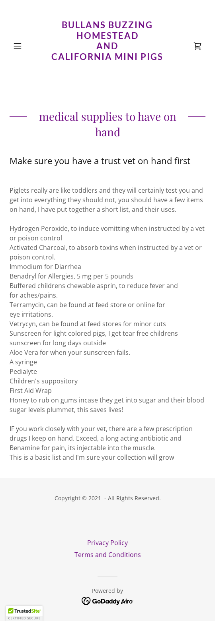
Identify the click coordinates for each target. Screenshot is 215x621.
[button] (24, 46)
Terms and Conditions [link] (107, 554)
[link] (107, 46)
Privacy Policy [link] (107, 542)
